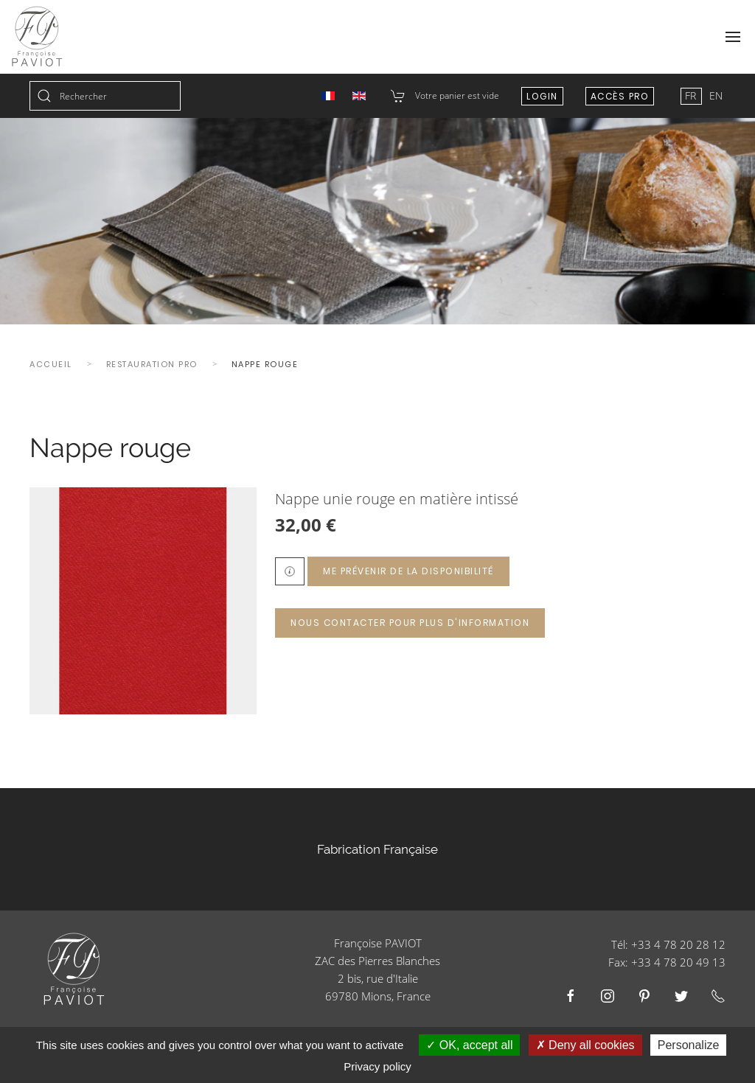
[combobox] (105, 96)
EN (716, 95)
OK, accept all (469, 1045)
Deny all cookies (585, 1045)
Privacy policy (377, 1066)
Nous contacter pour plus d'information (409, 622)
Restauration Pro (152, 364)
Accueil (50, 364)
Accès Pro (620, 96)
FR (692, 95)
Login (542, 96)
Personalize (689, 1045)
